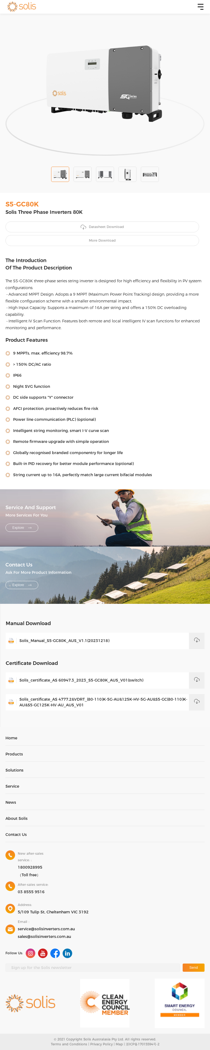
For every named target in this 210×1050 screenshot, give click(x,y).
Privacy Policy (101, 1044)
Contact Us (16, 834)
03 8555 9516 (31, 891)
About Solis (16, 818)
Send (193, 967)
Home (11, 738)
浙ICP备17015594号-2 (142, 1044)
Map (119, 1044)
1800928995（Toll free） (30, 871)
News (10, 802)
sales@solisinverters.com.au (44, 936)
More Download (102, 240)
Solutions (14, 770)
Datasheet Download (102, 227)
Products (14, 754)
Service (12, 786)
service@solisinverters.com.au (46, 928)
